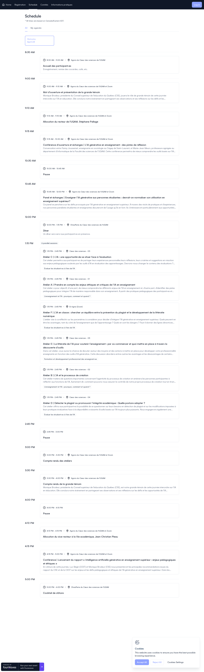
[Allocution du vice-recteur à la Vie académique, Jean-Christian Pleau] (109, 534)
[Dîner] (109, 229)
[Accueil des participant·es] (109, 64)
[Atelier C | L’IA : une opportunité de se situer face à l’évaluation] (109, 260)
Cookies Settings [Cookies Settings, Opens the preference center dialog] (175, 662)
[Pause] (109, 172)
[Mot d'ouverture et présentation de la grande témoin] (109, 93)
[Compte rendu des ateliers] (109, 458)
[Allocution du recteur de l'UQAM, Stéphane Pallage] (109, 119)
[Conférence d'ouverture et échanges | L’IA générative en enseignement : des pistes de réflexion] (109, 145)
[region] (166, 652)
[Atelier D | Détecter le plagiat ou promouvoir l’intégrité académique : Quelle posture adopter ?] (109, 406)
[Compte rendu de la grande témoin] (109, 484)
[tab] (39, 41)
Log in (197, 4)
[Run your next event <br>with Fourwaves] (41, 667)
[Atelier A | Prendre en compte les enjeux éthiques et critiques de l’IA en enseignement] (109, 287)
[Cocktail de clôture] (109, 590)
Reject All (157, 662)
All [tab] (26, 28)
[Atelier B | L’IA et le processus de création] (109, 378)
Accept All (142, 662)
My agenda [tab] (36, 28)
